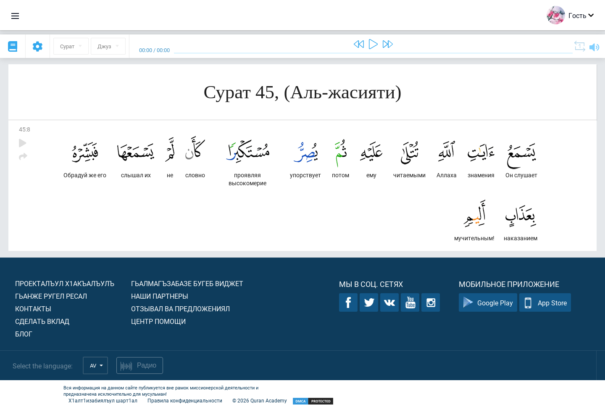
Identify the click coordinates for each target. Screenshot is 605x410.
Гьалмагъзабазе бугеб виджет (187, 283)
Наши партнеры (159, 296)
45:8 (24, 129)
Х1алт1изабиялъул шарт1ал (102, 400)
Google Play (488, 302)
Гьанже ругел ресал (51, 296)
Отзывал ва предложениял (180, 308)
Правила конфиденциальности (184, 400)
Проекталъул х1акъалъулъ (64, 283)
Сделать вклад (42, 321)
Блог (23, 333)
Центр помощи (158, 321)
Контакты (33, 308)
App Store (545, 302)
